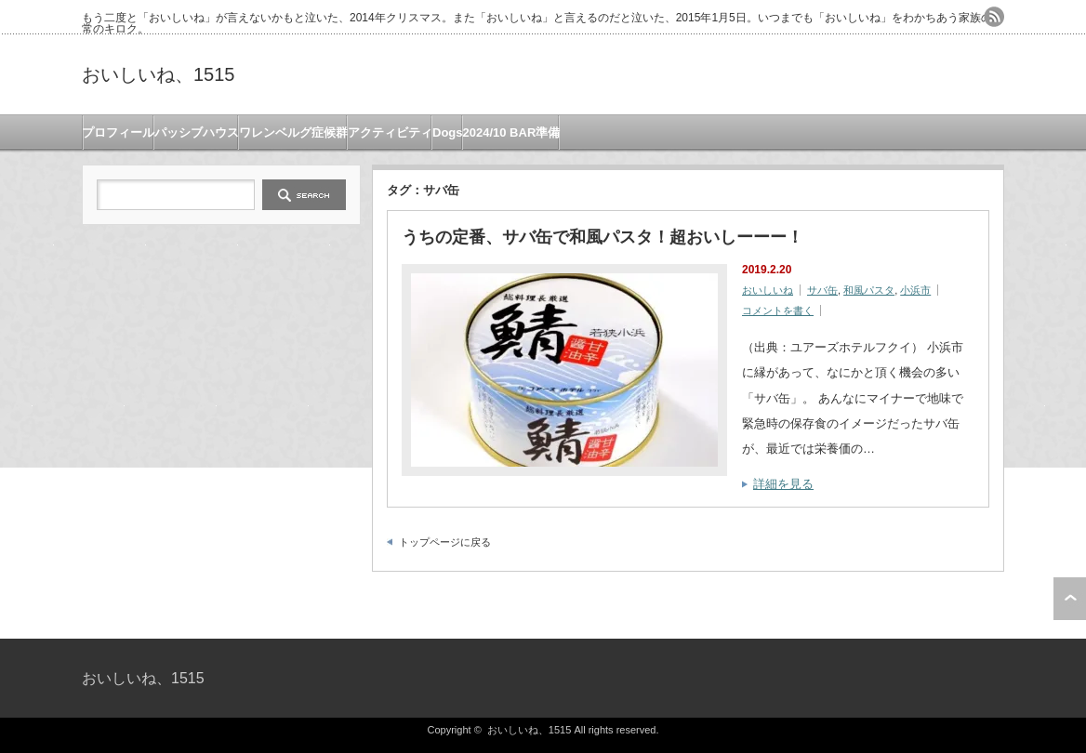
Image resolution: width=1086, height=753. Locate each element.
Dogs (447, 132)
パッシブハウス (196, 132)
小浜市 (915, 290)
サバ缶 (822, 290)
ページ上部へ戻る (1069, 598)
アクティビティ (390, 132)
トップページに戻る (445, 542)
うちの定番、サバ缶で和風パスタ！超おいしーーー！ (602, 237)
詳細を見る (783, 484)
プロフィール (118, 132)
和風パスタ (868, 290)
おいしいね (767, 290)
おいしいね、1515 (158, 74)
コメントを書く (778, 310)
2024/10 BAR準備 (512, 132)
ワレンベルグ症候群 (293, 132)
